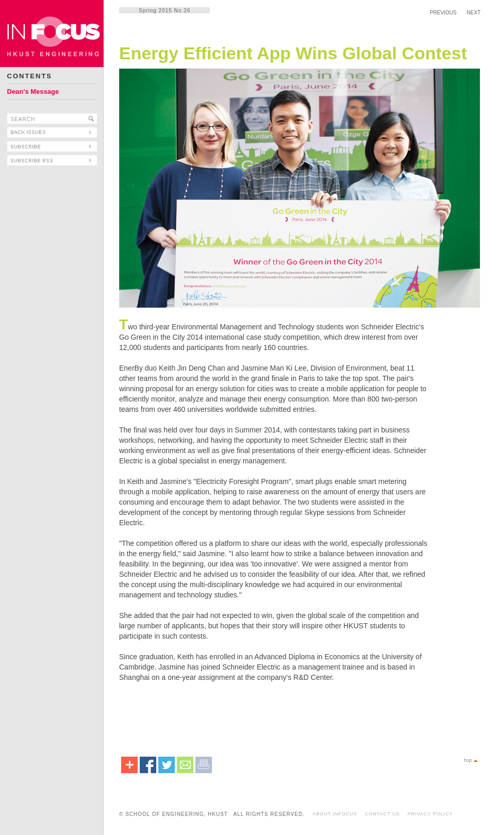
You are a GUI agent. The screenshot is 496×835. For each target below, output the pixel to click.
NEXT (474, 12)
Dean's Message (33, 91)
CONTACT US (382, 813)
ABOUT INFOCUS (334, 813)
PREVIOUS (443, 12)
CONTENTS (30, 76)
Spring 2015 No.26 (164, 10)
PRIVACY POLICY (430, 813)
